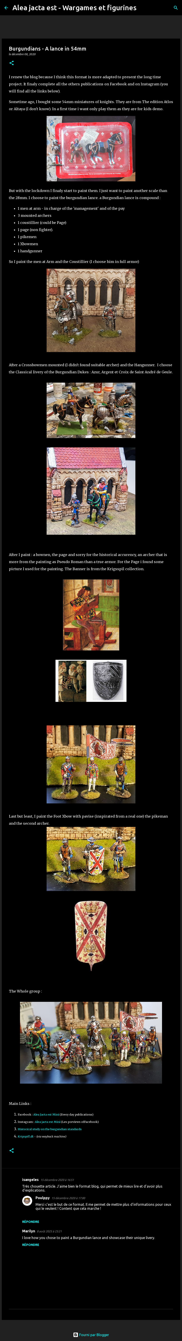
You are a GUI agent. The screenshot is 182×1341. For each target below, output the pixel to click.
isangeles (30, 1180)
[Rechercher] (142, 7)
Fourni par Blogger (91, 1335)
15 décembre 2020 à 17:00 (68, 1198)
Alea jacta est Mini (47, 1122)
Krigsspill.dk (26, 1136)
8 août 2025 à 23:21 (49, 1231)
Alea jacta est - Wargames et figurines (74, 8)
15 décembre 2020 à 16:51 (57, 1179)
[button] (11, 63)
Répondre (30, 1222)
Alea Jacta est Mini (46, 1114)
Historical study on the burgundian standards (50, 1129)
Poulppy (43, 1198)
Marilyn (28, 1231)
